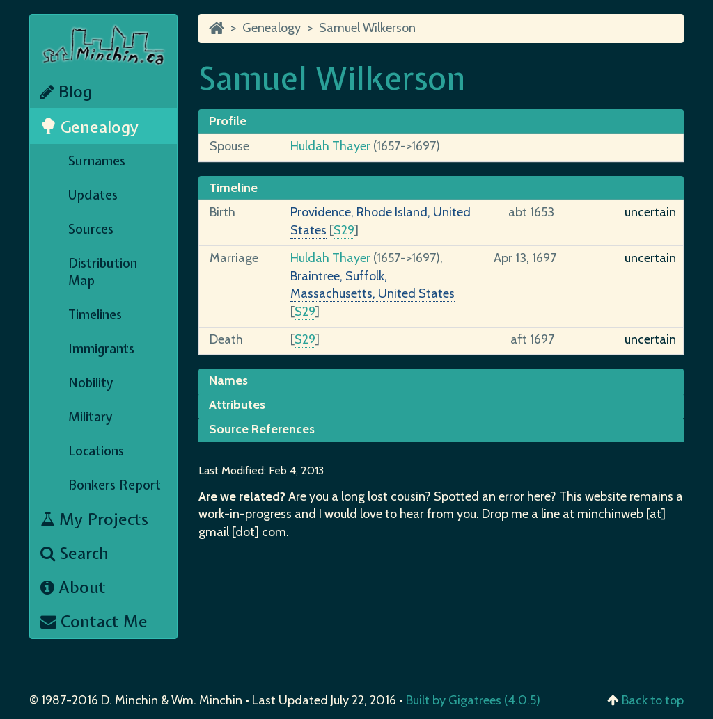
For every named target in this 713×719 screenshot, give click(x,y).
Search (74, 553)
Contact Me (94, 621)
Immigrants (101, 348)
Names (228, 380)
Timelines (95, 314)
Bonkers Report (114, 485)
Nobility (90, 382)
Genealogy (89, 127)
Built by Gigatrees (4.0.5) (473, 700)
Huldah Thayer (330, 146)
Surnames (96, 161)
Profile (227, 121)
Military (90, 417)
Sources (90, 229)
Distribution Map (102, 272)
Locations (96, 451)
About (73, 587)
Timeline (233, 187)
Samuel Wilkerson (367, 27)
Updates (93, 195)
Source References (262, 429)
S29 (344, 230)
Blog (66, 91)
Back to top (653, 700)
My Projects (94, 519)
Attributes (237, 404)
